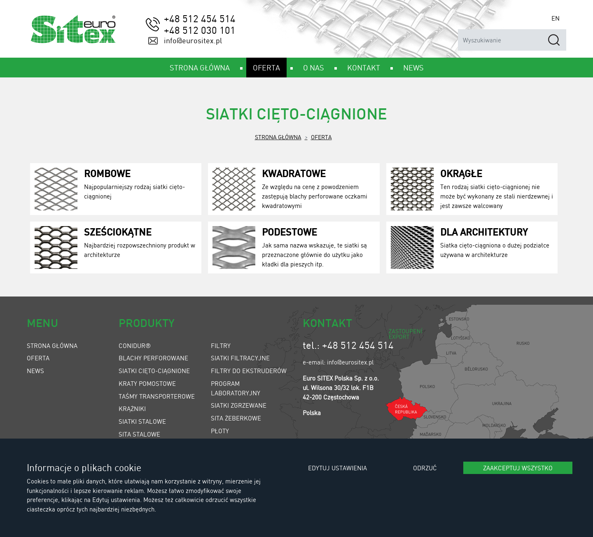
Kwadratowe (294, 173)
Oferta (321, 136)
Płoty (220, 431)
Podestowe (289, 232)
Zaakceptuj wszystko (518, 468)
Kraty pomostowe (147, 383)
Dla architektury (484, 232)
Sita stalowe (139, 434)
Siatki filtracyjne (240, 358)
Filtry (221, 345)
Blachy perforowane (153, 358)
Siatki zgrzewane (238, 405)
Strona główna (278, 136)
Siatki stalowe (142, 421)
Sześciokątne (118, 232)
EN (555, 18)
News (35, 371)
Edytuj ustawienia (337, 468)
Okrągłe (461, 173)
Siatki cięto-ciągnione (154, 371)
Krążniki (132, 408)
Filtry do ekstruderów (249, 371)
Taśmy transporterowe (157, 396)
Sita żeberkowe (236, 418)
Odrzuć (425, 468)
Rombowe (107, 173)
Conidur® (135, 345)
